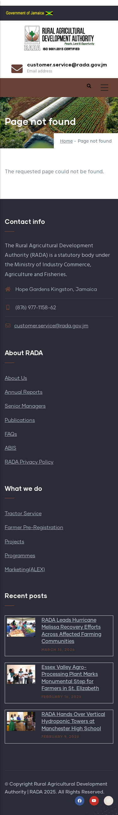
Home (66, 141)
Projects (14, 541)
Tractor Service (23, 513)
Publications (20, 420)
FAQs (11, 434)
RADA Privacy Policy (29, 462)
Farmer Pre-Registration (34, 527)
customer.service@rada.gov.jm (46, 325)
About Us (16, 378)
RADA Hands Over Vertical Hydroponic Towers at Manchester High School (73, 721)
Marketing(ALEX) (25, 569)
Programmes (20, 555)
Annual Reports (23, 392)
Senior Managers (25, 406)
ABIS (10, 448)
